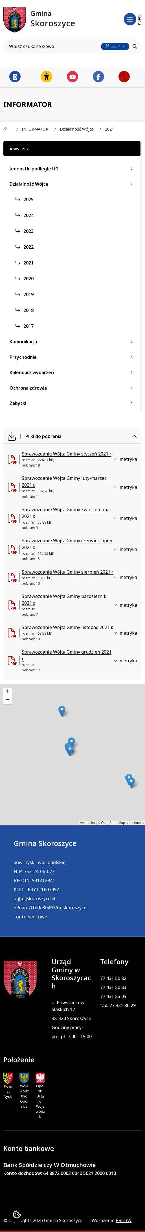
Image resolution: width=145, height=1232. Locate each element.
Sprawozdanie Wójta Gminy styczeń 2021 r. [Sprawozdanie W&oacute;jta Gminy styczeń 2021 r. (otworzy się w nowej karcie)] (66, 454)
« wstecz (19, 149)
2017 (25, 326)
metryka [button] (125, 459)
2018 (25, 310)
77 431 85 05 (113, 996)
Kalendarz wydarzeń (72, 372)
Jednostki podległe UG (72, 169)
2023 (25, 231)
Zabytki (72, 403)
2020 (25, 279)
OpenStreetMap (113, 823)
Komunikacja (72, 342)
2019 (25, 294)
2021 (25, 263)
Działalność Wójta (72, 184)
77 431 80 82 (113, 978)
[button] (61, 711)
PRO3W (123, 1220)
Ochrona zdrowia (72, 388)
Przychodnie (72, 357)
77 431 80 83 (113, 987)
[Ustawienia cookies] (17, 1215)
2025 (25, 199)
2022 (25, 247)
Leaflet (87, 823)
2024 (25, 215)
